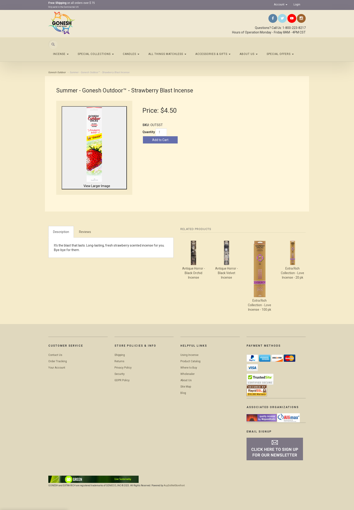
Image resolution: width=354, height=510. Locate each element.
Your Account (56, 367)
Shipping (119, 355)
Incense (61, 54)
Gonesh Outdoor (57, 72)
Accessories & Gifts (213, 54)
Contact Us (55, 355)
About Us (249, 54)
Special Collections (96, 54)
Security (119, 374)
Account (280, 4)
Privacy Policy (123, 367)
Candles (131, 54)
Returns (119, 361)
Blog (183, 393)
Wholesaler (187, 374)
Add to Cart (160, 140)
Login (296, 4)
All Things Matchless (167, 54)
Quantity (148, 132)
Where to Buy (188, 367)
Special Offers (280, 54)
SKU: (146, 125)
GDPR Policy (122, 380)
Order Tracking (57, 361)
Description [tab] (61, 232)
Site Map (185, 386)
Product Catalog (190, 361)
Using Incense (189, 355)
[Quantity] (161, 132)
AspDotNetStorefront (174, 485)
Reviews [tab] (85, 232)
